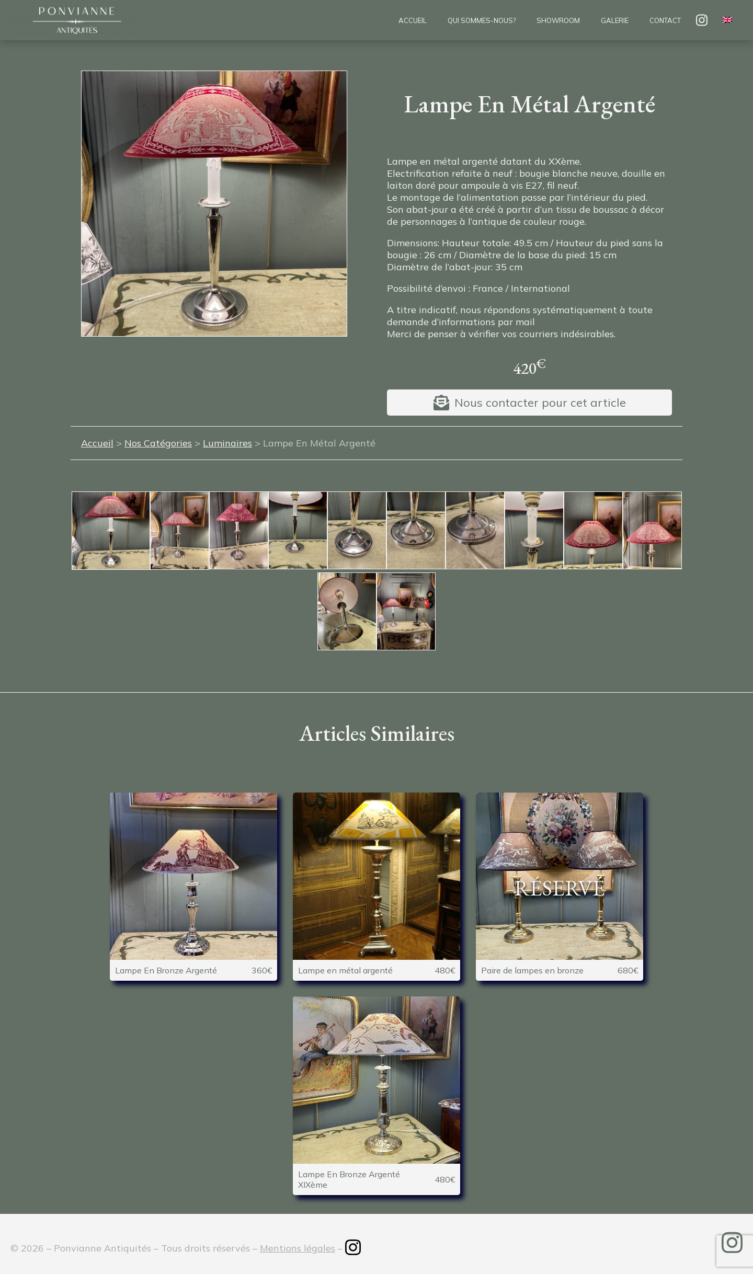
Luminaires (227, 443)
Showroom (558, 20)
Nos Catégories (158, 443)
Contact (665, 20)
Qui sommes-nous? (482, 20)
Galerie (615, 20)
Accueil (412, 20)
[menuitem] (727, 20)
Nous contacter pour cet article (540, 402)
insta (701, 20)
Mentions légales (297, 1248)
